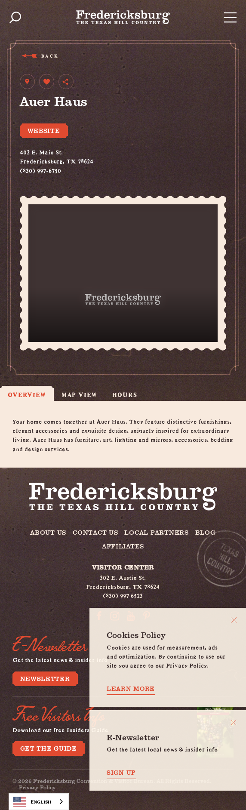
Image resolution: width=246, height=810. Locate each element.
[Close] (233, 620)
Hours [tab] (124, 394)
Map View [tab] (79, 394)
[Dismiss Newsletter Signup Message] (233, 722)
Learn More (131, 689)
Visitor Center (123, 567)
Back (49, 56)
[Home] (123, 17)
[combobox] (39, 801)
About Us (48, 532)
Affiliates (123, 546)
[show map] (27, 81)
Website (44, 130)
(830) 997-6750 (40, 169)
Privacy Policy (37, 787)
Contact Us (95, 532)
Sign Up (121, 773)
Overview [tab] (27, 394)
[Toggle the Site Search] (15, 17)
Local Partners (156, 532)
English (32, 802)
